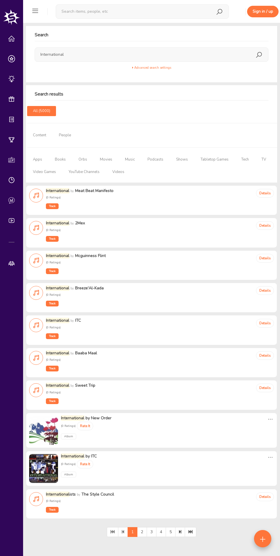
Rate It (85, 426)
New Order (101, 418)
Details (265, 193)
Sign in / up (263, 11)
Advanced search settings (151, 68)
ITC (94, 456)
